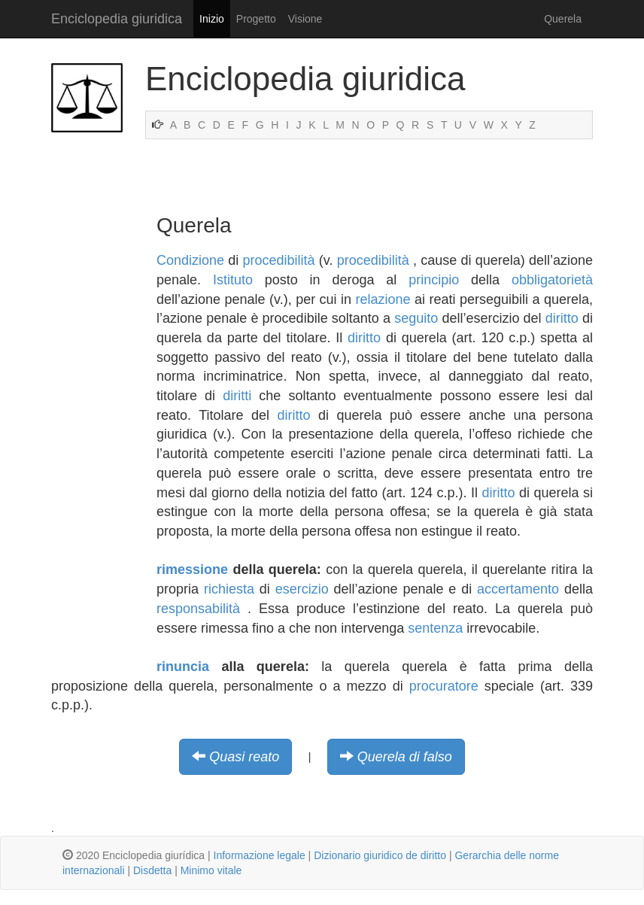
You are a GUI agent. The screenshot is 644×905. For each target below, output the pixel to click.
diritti (237, 395)
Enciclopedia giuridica (116, 18)
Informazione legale (259, 855)
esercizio (302, 589)
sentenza (435, 628)
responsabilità (198, 608)
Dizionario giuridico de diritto (380, 855)
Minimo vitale (211, 870)
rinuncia (182, 666)
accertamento (518, 589)
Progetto (256, 19)
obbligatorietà (552, 279)
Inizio (211, 19)
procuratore (443, 686)
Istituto (233, 279)
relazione (383, 299)
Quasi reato (244, 756)
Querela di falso (404, 756)
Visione (305, 19)
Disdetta (152, 870)
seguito (416, 318)
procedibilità (279, 260)
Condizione (190, 260)
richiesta (229, 589)
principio (434, 279)
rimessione (192, 569)
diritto (562, 318)
